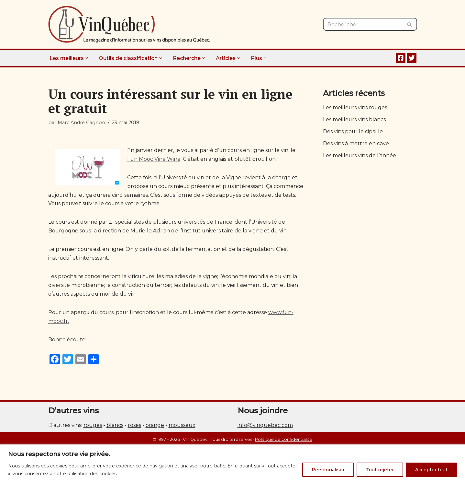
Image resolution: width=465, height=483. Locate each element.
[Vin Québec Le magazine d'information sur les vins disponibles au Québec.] (129, 24)
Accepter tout (431, 470)
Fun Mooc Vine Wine (154, 159)
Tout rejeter (380, 470)
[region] (232, 463)
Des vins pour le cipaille (353, 132)
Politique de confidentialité (283, 440)
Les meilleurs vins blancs (354, 120)
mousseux (182, 426)
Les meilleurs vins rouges (355, 108)
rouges (92, 426)
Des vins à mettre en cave (356, 144)
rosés (134, 426)
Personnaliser (328, 470)
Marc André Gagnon (81, 122)
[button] (87, 58)
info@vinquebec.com (265, 426)
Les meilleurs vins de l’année (359, 156)
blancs (114, 426)
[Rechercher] (363, 24)
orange (155, 426)
